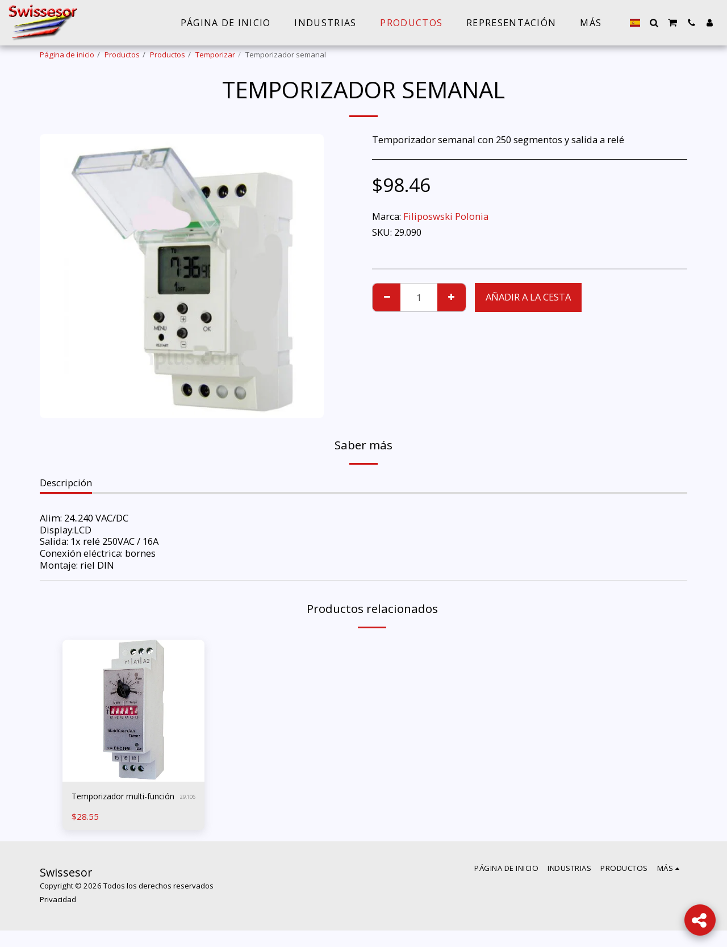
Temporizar (215, 54)
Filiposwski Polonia (445, 216)
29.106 (186, 805)
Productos (122, 54)
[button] (653, 22)
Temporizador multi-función (118, 804)
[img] (133, 711)
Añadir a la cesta (528, 296)
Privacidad (58, 916)
